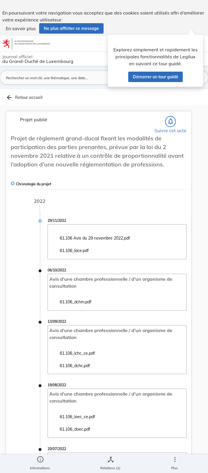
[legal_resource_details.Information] (40, 464)
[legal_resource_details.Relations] (110, 464)
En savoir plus (21, 28)
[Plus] (174, 464)
